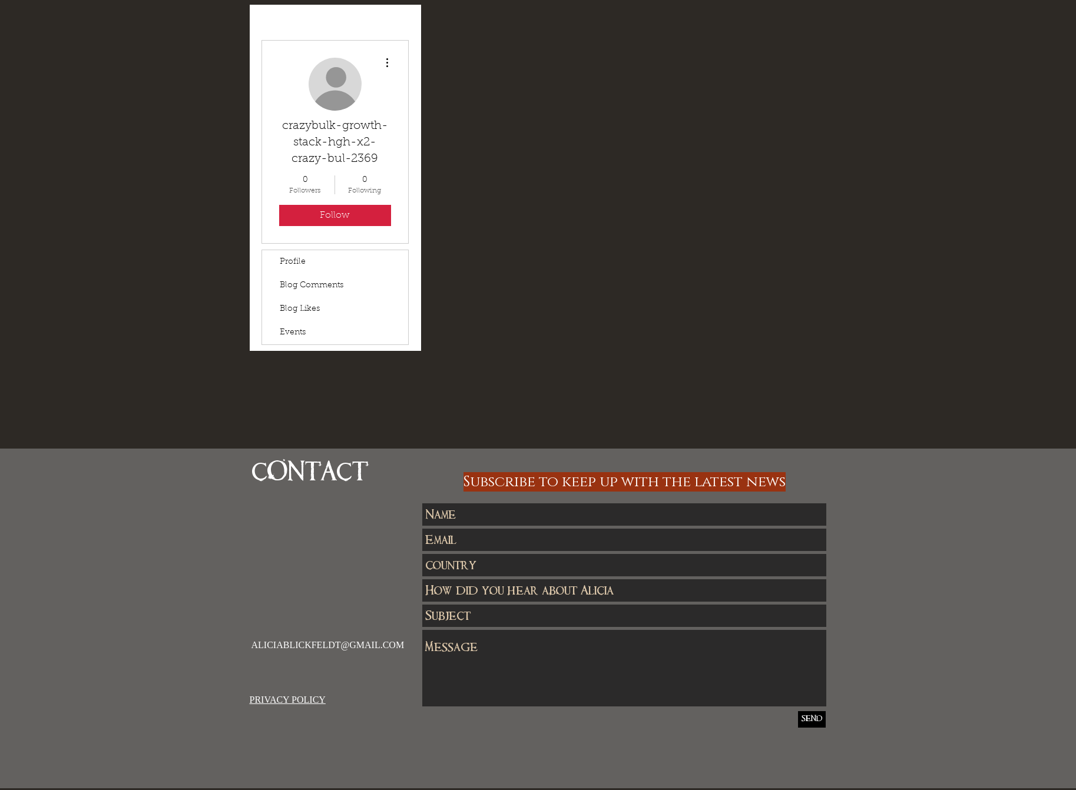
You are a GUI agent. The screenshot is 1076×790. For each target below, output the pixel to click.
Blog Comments (311, 285)
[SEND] (812, 719)
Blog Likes (300, 309)
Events (293, 332)
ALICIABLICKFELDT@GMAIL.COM (328, 645)
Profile (293, 262)
